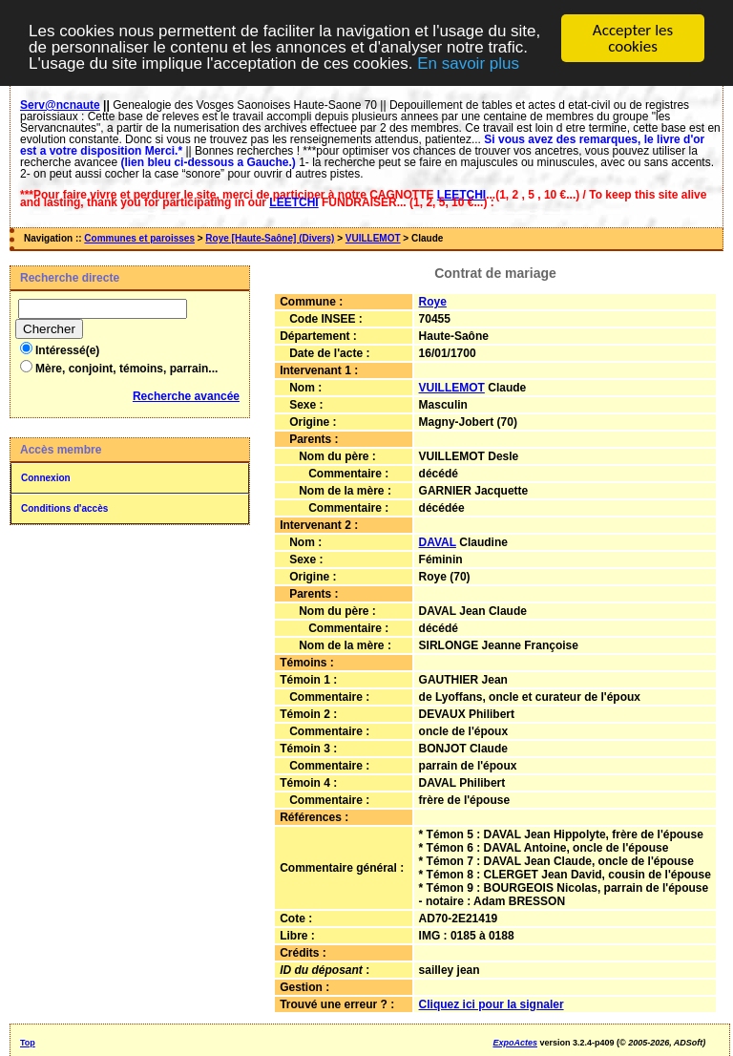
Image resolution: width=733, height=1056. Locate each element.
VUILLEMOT (373, 238)
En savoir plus (468, 63)
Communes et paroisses (139, 238)
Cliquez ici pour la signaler (491, 1004)
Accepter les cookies (633, 38)
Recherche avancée (186, 396)
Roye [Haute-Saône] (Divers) (269, 238)
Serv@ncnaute (60, 105)
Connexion (46, 478)
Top (27, 1042)
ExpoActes (514, 1042)
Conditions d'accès (64, 508)
